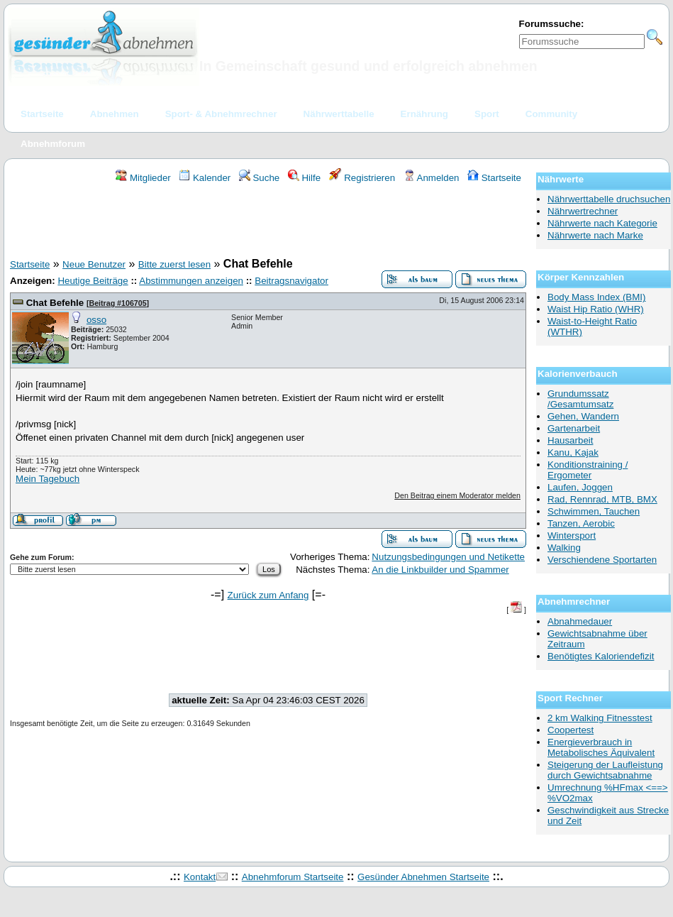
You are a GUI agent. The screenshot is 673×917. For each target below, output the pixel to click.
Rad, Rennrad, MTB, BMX (602, 499)
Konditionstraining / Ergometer (587, 470)
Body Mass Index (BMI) (596, 297)
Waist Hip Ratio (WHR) (595, 309)
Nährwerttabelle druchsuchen (608, 199)
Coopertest (570, 730)
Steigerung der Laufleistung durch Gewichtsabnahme (605, 770)
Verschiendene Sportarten (602, 559)
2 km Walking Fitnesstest (599, 718)
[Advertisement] (268, 223)
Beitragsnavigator (291, 280)
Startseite (494, 177)
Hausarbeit (570, 440)
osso (96, 319)
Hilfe (304, 177)
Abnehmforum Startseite (293, 877)
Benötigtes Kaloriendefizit (600, 656)
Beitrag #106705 (117, 303)
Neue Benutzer (94, 264)
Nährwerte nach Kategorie (602, 223)
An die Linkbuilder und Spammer (440, 569)
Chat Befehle (55, 302)
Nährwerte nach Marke (595, 235)
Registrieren (362, 177)
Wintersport (571, 535)
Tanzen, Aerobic (581, 523)
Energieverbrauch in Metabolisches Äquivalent (601, 747)
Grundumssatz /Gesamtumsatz (580, 399)
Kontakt (200, 877)
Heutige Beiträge (92, 280)
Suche (259, 177)
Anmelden (432, 177)
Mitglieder (143, 177)
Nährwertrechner (582, 211)
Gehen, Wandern (583, 416)
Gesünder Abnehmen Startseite (423, 877)
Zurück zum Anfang (268, 595)
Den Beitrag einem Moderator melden (457, 495)
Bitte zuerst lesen (174, 264)
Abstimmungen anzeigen (191, 280)
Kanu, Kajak (573, 452)
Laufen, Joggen (580, 487)
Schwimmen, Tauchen (593, 511)
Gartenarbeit (573, 428)
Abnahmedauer (579, 621)
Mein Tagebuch (47, 478)
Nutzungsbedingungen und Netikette (448, 556)
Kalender (204, 177)
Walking (564, 547)
